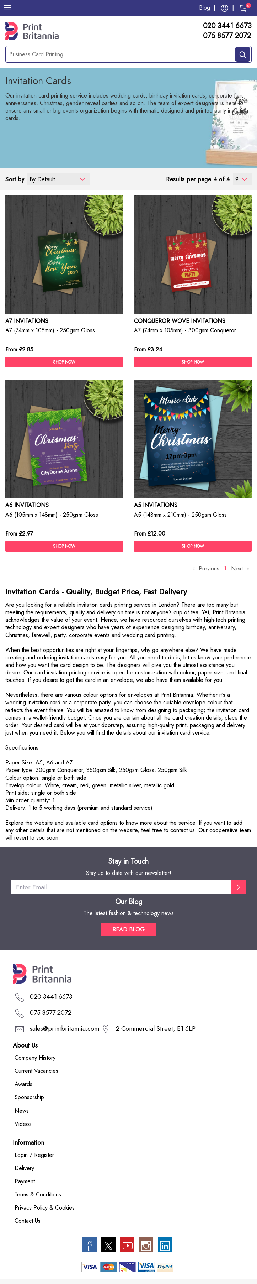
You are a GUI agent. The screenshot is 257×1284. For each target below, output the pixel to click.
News (22, 1111)
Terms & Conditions (38, 1194)
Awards (23, 1084)
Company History (35, 1058)
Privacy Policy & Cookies (45, 1208)
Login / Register (34, 1155)
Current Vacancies (36, 1071)
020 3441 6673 (227, 26)
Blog (204, 7)
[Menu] (7, 8)
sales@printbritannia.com (64, 1028)
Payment (25, 1181)
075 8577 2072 (227, 36)
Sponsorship (29, 1098)
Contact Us (28, 1221)
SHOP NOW (64, 362)
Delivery (24, 1168)
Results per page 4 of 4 (198, 179)
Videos (23, 1124)
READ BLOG (128, 929)
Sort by (14, 179)
